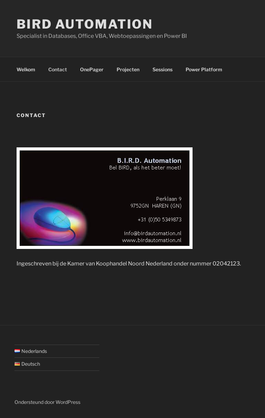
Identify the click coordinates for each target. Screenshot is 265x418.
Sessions (163, 69)
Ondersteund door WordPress (47, 402)
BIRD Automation (85, 24)
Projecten (128, 69)
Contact (57, 69)
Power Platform (204, 69)
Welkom (26, 69)
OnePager (92, 69)
